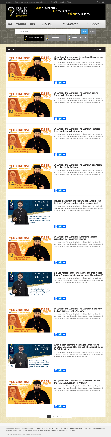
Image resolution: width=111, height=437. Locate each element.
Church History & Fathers (94, 24)
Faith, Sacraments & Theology (70, 24)
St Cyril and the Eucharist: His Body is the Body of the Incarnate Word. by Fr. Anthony (77, 382)
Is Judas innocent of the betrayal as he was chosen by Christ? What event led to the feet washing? (77, 202)
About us (40, 428)
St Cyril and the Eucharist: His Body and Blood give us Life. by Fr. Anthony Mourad (77, 58)
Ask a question (29, 2)
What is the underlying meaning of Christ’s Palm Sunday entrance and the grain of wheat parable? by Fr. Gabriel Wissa (78, 347)
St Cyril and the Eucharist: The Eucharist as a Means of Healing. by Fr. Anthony (78, 166)
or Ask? (92, 31)
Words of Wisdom (66, 2)
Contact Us (19, 2)
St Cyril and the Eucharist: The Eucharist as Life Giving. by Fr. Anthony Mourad (76, 94)
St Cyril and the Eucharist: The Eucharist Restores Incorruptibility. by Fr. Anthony (77, 130)
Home (10, 24)
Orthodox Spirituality (47, 24)
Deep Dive (54, 2)
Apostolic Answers (42, 2)
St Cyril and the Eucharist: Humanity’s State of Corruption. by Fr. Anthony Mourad (75, 238)
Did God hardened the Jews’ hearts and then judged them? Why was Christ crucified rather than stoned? (78, 274)
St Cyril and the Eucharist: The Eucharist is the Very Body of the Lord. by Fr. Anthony (78, 310)
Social (32, 24)
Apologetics (21, 24)
